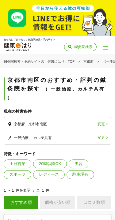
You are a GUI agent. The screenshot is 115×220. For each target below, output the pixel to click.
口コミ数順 (94, 202)
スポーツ (17, 174)
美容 (78, 163)
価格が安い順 (58, 202)
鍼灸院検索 (83, 47)
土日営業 (17, 163)
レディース (49, 174)
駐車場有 (80, 174)
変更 (101, 124)
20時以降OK (50, 163)
